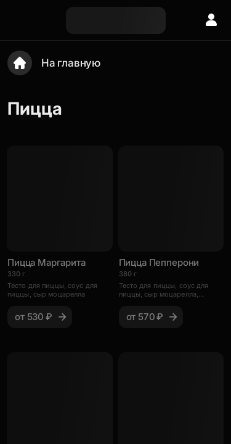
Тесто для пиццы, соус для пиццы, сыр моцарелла (52, 289)
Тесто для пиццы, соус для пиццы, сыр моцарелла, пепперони (164, 289)
